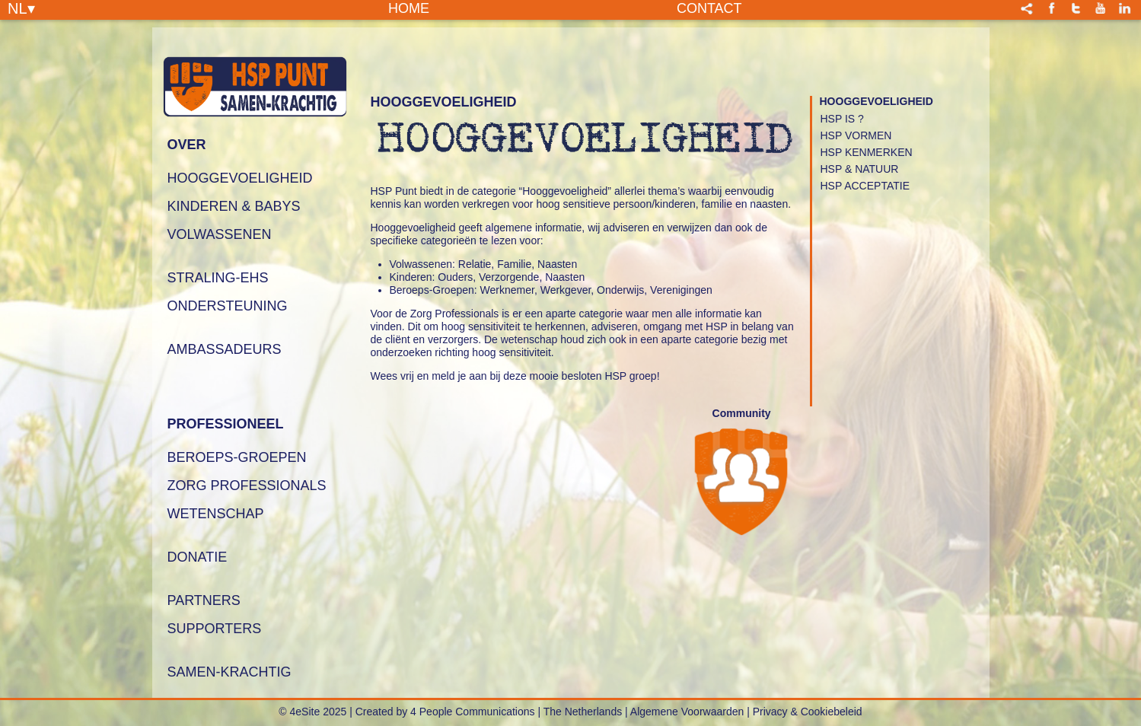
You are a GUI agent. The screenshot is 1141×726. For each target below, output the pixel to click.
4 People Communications (472, 711)
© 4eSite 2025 (312, 711)
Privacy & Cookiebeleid (807, 711)
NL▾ (21, 7)
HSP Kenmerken (867, 152)
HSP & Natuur (860, 169)
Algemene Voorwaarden (687, 711)
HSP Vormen (856, 135)
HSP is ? (842, 119)
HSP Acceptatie (865, 186)
